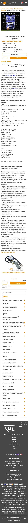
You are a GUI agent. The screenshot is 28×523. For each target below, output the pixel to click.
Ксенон (5, 356)
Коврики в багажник (8, 343)
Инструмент (3, 10)
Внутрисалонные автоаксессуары (12, 326)
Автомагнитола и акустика (10, 307)
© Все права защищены (14, 517)
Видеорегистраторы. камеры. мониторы (14, 322)
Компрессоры (6, 349)
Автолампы (6, 303)
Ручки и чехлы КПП (8, 383)
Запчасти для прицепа (9, 336)
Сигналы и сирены (8, 386)
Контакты (14, 448)
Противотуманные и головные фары (13, 379)
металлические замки (10, 75)
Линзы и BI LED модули (9, 363)
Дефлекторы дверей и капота (11, 332)
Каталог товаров (9, 9)
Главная (3, 9)
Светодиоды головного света (11, 402)
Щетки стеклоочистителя (10, 415)
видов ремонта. (15, 88)
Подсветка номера (8, 373)
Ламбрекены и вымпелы (9, 359)
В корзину (18, 58)
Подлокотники (7, 369)
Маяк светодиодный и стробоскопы (13, 366)
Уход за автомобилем (9, 405)
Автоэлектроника (7, 310)
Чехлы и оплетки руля (9, 408)
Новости (14, 446)
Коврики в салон (7, 346)
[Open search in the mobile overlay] (14, 292)
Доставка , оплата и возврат (14, 445)
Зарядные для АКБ (8, 339)
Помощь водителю (8, 376)
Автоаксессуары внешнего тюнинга (12, 300)
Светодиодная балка (8, 389)
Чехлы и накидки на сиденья (11, 412)
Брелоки (5, 314)
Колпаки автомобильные (9, 353)
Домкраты (5, 329)
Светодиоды (6, 398)
